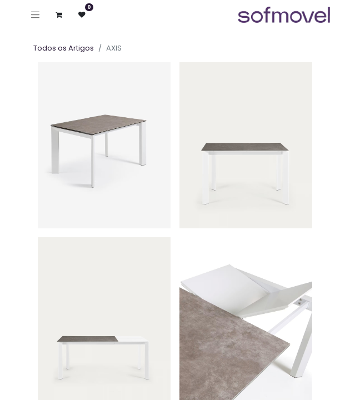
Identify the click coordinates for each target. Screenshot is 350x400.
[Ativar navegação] (35, 14)
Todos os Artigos (63, 48)
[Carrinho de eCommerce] (59, 15)
